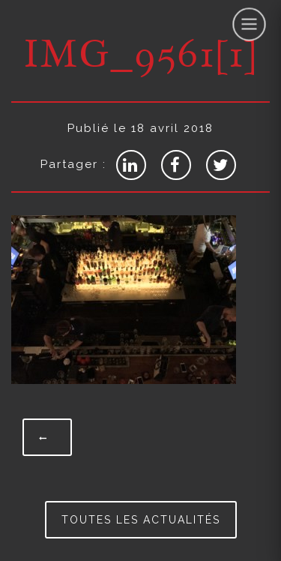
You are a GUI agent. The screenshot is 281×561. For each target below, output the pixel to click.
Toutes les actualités (140, 520)
